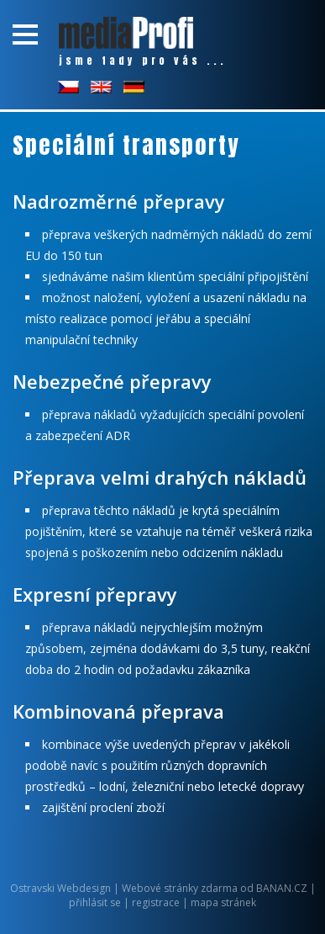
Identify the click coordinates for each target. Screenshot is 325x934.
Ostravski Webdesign (61, 888)
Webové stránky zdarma (180, 888)
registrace (156, 902)
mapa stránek (223, 902)
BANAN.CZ (281, 888)
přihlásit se (95, 902)
